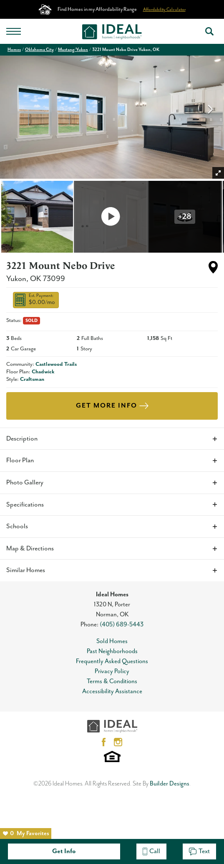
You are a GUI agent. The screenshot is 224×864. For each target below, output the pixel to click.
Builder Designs (169, 783)
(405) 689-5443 (121, 624)
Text (199, 851)
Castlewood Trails (56, 364)
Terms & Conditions (112, 681)
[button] (209, 31)
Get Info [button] (64, 851)
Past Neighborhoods (112, 651)
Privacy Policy (112, 671)
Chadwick (43, 372)
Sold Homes (112, 641)
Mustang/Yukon (73, 49)
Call (151, 851)
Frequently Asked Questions (112, 661)
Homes (14, 49)
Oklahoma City (39, 49)
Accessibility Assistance (112, 691)
